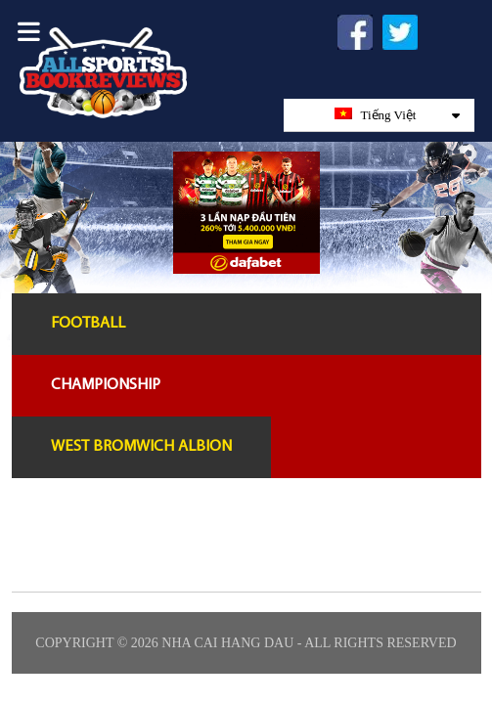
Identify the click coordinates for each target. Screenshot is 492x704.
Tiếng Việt (397, 115)
